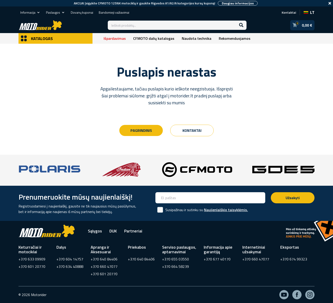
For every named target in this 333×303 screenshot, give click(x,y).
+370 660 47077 (104, 266)
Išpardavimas (115, 38)
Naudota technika (196, 38)
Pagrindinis (141, 130)
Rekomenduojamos (234, 38)
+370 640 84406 (104, 259)
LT (309, 12)
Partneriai (133, 231)
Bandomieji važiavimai (114, 12)
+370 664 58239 (175, 266)
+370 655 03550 (175, 259)
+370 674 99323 (293, 259)
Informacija (30, 12)
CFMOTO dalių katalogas (153, 38)
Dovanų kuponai (82, 12)
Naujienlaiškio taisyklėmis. (226, 210)
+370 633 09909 (31, 259)
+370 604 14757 (69, 259)
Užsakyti (293, 198)
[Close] (330, 3)
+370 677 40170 (217, 259)
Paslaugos (55, 12)
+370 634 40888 (69, 266)
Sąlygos (95, 231)
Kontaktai (289, 12)
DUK (113, 231)
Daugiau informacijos (238, 3)
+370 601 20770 (31, 266)
